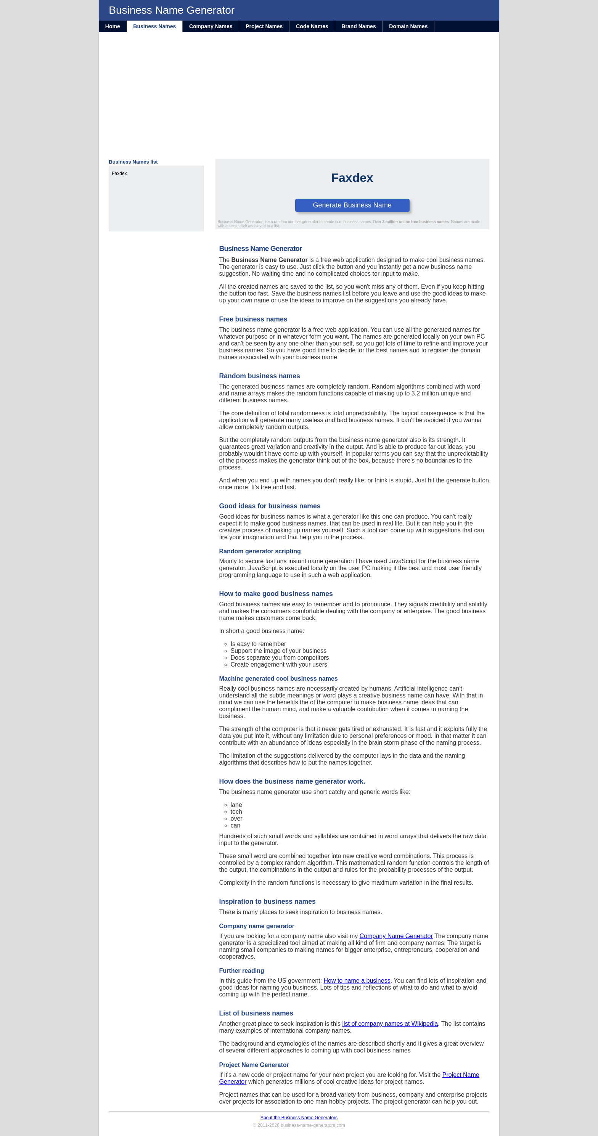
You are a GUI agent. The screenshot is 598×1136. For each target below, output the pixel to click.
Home (112, 26)
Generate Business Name (352, 205)
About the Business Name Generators (299, 1117)
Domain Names (408, 26)
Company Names (211, 26)
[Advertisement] (299, 101)
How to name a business (356, 980)
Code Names (312, 26)
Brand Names (358, 26)
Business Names (154, 26)
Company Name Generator (396, 936)
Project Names (264, 26)
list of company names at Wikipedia (390, 1023)
